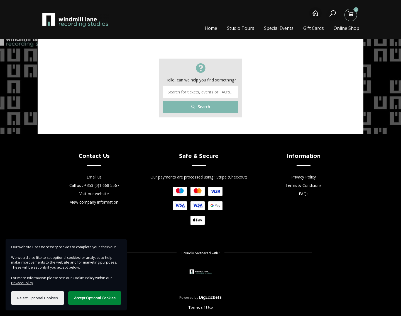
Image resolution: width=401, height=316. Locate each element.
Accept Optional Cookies (95, 297)
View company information (94, 202)
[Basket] (351, 16)
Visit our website (94, 193)
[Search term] (200, 92)
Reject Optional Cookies (37, 297)
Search (200, 106)
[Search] (333, 16)
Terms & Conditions (303, 185)
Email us (94, 177)
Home (211, 28)
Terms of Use (200, 307)
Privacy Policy (303, 177)
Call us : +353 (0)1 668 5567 (94, 185)
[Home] (315, 16)
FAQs (304, 193)
